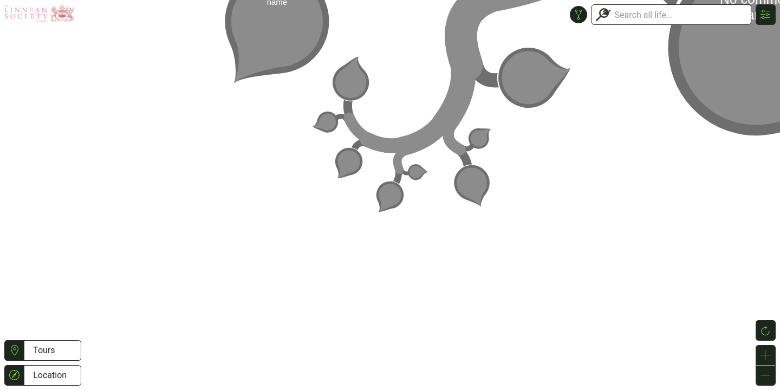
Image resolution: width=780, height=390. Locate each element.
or (390, 195)
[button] (14, 350)
